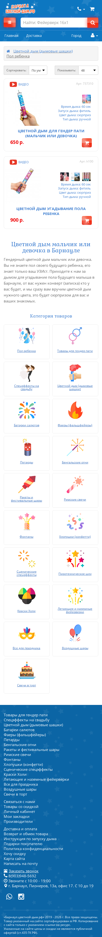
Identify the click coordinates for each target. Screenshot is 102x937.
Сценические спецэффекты (28, 769)
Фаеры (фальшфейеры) (25, 734)
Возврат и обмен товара (26, 833)
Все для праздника (21, 784)
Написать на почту (21, 863)
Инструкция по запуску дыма (30, 838)
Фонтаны (12, 759)
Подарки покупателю (23, 843)
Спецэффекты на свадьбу (27, 719)
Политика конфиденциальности (33, 848)
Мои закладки (17, 816)
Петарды (12, 739)
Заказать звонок (24, 870)
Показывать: (66, 70)
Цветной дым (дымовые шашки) (43, 51)
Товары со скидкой (21, 806)
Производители (18, 821)
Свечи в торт (15, 794)
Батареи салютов (19, 729)
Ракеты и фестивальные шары (31, 749)
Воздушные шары (20, 789)
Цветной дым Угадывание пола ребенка (51, 211)
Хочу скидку (15, 853)
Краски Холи (15, 774)
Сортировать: (16, 70)
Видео (19, 84)
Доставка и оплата (20, 828)
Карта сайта (14, 858)
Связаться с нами (19, 801)
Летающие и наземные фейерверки (36, 779)
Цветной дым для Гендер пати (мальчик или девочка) (51, 133)
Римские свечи (17, 754)
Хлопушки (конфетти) (23, 764)
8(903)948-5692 (20, 875)
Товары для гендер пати (26, 714)
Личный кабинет (19, 811)
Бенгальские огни (20, 744)
